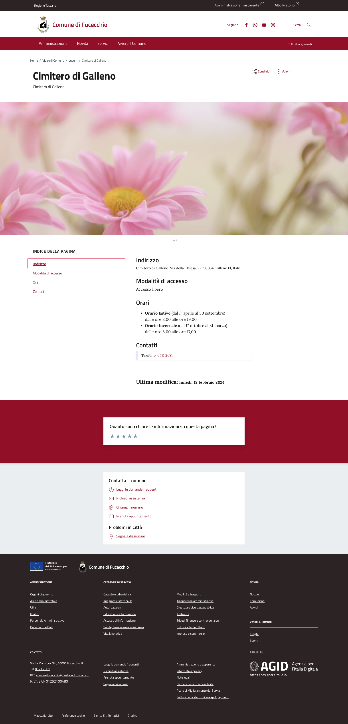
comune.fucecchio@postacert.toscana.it (62, 675)
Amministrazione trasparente (196, 664)
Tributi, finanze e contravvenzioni (198, 620)
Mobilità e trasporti (189, 594)
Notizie (254, 594)
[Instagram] (271, 24)
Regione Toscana (45, 5)
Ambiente (183, 614)
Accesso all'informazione (119, 620)
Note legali (183, 677)
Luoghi (73, 60)
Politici (34, 614)
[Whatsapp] (253, 24)
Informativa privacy (189, 671)
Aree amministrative (43, 601)
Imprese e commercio (191, 633)
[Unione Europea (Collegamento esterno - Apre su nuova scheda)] (50, 567)
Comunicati (257, 601)
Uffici (33, 607)
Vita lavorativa (112, 633)
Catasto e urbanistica (117, 594)
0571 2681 (165, 355)
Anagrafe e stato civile (117, 601)
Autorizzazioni (112, 607)
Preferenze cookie (73, 715)
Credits (132, 715)
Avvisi (254, 607)
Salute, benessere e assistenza (123, 627)
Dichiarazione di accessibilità (195, 684)
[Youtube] (262, 24)
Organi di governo (41, 594)
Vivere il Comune (53, 60)
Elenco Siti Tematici (106, 715)
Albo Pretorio (287, 5)
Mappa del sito (43, 715)
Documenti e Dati (41, 627)
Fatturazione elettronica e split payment (203, 697)
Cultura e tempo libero (191, 627)
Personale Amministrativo (47, 620)
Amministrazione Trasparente (239, 5)
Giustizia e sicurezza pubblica (195, 607)
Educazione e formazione (119, 614)
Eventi (254, 640)
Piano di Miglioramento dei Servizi (198, 690)
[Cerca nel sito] (309, 24)
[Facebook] (244, 24)
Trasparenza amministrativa (195, 601)
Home (34, 60)
